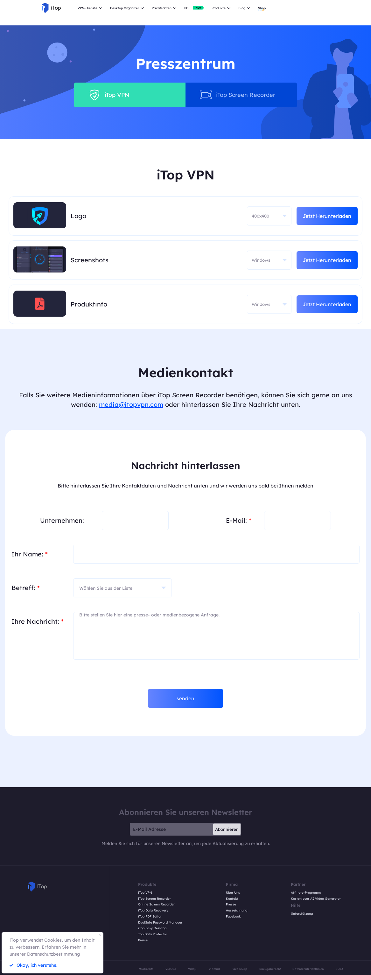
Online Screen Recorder (156, 904)
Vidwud (170, 969)
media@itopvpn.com (131, 404)
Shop (262, 8)
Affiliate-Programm (306, 893)
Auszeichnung (236, 910)
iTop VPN (145, 893)
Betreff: (25, 588)
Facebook (233, 916)
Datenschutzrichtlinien (308, 969)
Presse (231, 904)
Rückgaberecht (270, 969)
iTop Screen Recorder (154, 899)
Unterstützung (302, 914)
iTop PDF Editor (150, 916)
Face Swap (239, 969)
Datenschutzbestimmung (53, 954)
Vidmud (214, 969)
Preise (143, 940)
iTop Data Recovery (153, 910)
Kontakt (232, 899)
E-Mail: (238, 520)
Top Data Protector (152, 934)
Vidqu (192, 969)
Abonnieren (227, 829)
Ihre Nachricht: (37, 621)
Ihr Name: (29, 554)
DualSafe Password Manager (160, 923)
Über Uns (233, 893)
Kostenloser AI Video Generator (316, 899)
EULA (339, 969)
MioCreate (146, 969)
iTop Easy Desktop (152, 928)
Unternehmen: (62, 520)
